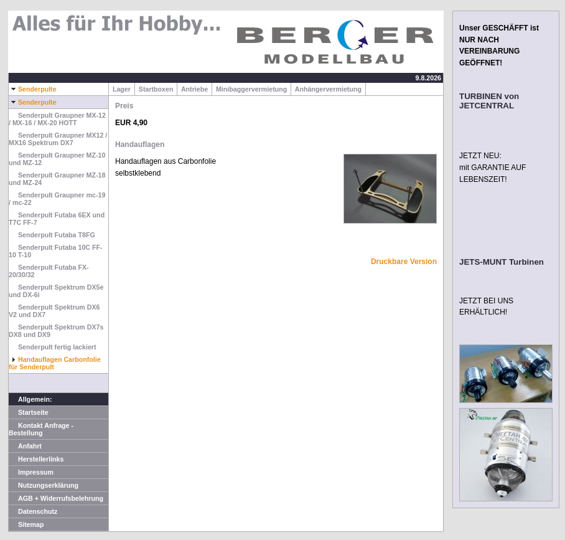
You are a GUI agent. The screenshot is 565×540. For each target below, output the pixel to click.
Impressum (31, 472)
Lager (121, 89)
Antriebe (194, 89)
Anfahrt (25, 446)
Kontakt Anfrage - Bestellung (41, 429)
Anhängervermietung (328, 89)
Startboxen (156, 89)
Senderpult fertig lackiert (52, 347)
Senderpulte (33, 89)
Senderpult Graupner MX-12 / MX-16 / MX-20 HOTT (57, 118)
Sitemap (26, 524)
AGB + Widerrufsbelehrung (56, 498)
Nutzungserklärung (43, 485)
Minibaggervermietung (251, 89)
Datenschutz (33, 511)
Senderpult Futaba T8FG (52, 235)
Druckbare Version (404, 261)
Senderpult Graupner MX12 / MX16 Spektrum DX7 (58, 138)
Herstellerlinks (36, 459)
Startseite (29, 412)
